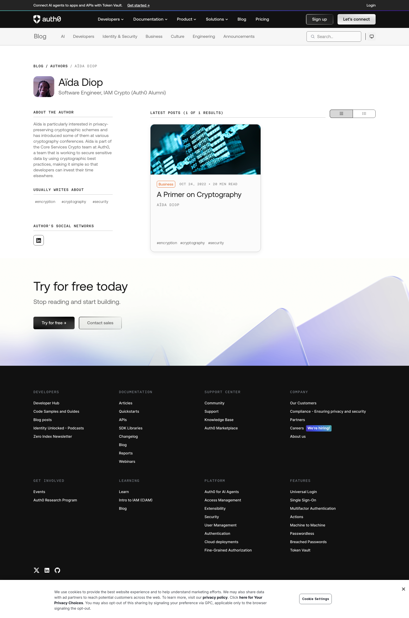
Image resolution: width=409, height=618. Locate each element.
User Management (220, 525)
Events (39, 492)
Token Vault (300, 550)
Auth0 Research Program (55, 500)
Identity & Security (120, 36)
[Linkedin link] (47, 570)
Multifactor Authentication (313, 508)
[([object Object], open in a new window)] (38, 240)
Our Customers (303, 403)
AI (63, 36)
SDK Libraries (130, 428)
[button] (319, 19)
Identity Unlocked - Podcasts (58, 428)
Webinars (127, 461)
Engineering (204, 36)
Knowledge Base (218, 420)
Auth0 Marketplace (221, 428)
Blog (40, 36)
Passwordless (302, 533)
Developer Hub (46, 403)
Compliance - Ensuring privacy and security (328, 411)
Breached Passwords (308, 542)
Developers (83, 36)
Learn (124, 492)
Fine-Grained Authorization (228, 550)
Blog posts (42, 420)
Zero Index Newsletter (52, 436)
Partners (297, 420)
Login (371, 5)
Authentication (217, 533)
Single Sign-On (303, 500)
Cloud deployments (221, 542)
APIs (123, 420)
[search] (333, 36)
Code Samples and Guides (56, 411)
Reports (126, 453)
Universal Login (303, 492)
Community (214, 403)
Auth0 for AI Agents (221, 492)
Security (211, 517)
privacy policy (215, 597)
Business (154, 36)
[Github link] (57, 570)
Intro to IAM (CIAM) (136, 500)
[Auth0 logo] (47, 19)
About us (298, 436)
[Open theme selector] (372, 36)
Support (211, 411)
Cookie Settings (315, 599)
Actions (296, 517)
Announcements (239, 36)
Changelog (128, 436)
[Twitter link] (36, 570)
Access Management (222, 500)
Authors (59, 66)
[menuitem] (111, 19)
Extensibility (215, 508)
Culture (177, 36)
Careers (311, 428)
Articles (125, 403)
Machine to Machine (307, 525)
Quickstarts (129, 411)
